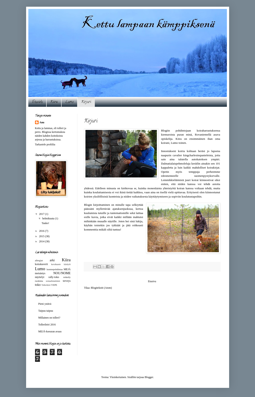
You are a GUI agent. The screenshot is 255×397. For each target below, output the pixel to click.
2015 (42, 236)
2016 (42, 230)
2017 (42, 214)
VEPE (54, 285)
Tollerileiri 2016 (47, 324)
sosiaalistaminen (53, 281)
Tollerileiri (46, 285)
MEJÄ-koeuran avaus (50, 331)
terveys (67, 280)
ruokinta (39, 281)
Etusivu (37, 102)
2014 (42, 241)
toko (38, 284)
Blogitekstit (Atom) (101, 287)
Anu (41, 122)
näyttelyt (39, 277)
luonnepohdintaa (55, 269)
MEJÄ (67, 269)
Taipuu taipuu (45, 310)
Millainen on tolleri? (49, 317)
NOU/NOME (62, 273)
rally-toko (53, 277)
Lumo (69, 102)
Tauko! (45, 223)
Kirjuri (86, 102)
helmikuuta (48, 218)
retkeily (67, 277)
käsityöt (67, 264)
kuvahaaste (56, 264)
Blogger (149, 377)
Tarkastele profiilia (45, 144)
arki (52, 260)
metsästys (40, 273)
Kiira (54, 102)
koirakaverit (41, 264)
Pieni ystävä (44, 303)
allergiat (39, 260)
